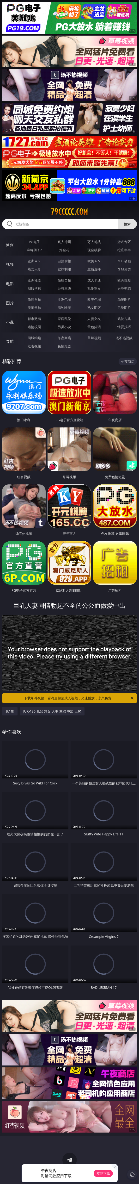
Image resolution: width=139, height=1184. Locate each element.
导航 (10, 341)
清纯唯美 (64, 307)
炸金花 (64, 250)
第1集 (10, 711)
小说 (10, 322)
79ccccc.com (69, 212)
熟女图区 (94, 307)
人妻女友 (94, 318)
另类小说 (64, 327)
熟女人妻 (34, 269)
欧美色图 (94, 299)
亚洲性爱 (34, 280)
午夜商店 (64, 338)
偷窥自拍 (34, 299)
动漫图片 (124, 299)
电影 (10, 283)
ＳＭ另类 (124, 269)
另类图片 (124, 307)
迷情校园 (34, 327)
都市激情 (34, 318)
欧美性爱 (124, 280)
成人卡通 (94, 280)
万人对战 (94, 241)
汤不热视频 (124, 338)
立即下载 (103, 1173)
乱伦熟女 (94, 288)
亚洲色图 (64, 299)
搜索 (127, 224)
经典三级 (64, 288)
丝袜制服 (64, 269)
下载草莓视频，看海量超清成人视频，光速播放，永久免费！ (79, 698)
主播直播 (94, 269)
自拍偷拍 (64, 261)
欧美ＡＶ (94, 261)
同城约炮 (34, 338)
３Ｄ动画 (124, 261)
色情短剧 (64, 346)
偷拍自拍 (64, 280)
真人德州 (64, 241)
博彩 (10, 245)
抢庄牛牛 (124, 250)
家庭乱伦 (64, 318)
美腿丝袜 (34, 307)
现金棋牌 (94, 250)
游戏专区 (124, 241)
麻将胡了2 (34, 250)
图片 (10, 303)
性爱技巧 (124, 327)
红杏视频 (34, 346)
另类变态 (124, 288)
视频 (10, 264)
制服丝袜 (34, 288)
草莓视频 (94, 338)
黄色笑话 (94, 327)
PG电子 (34, 241)
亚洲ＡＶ (34, 261)
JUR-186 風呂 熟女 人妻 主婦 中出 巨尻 (52, 711)
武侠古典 (124, 318)
